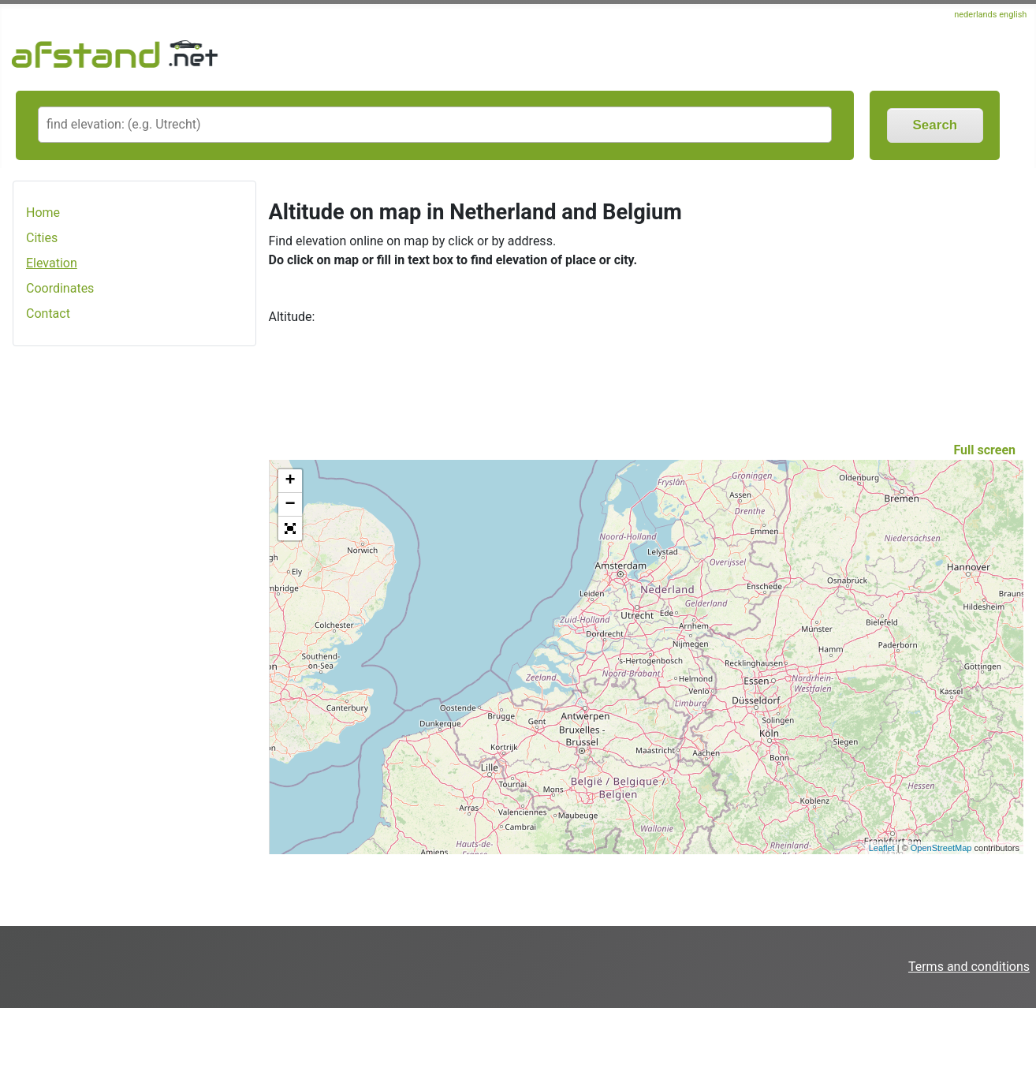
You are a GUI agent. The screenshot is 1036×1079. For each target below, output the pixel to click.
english (1013, 14)
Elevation (51, 263)
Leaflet (882, 848)
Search (935, 125)
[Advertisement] (134, 608)
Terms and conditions (969, 966)
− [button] (290, 505)
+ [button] (290, 481)
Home (43, 212)
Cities (42, 237)
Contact (48, 313)
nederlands (975, 14)
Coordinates (60, 288)
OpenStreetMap (941, 848)
